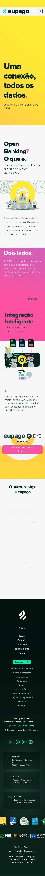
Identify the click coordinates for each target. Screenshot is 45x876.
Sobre (22, 628)
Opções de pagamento (22, 697)
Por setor (21, 706)
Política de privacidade (22, 669)
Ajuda (22, 685)
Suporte (22, 640)
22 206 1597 (21, 725)
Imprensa (22, 644)
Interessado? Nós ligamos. (22, 449)
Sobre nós (22, 681)
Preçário (22, 702)
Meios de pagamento (22, 693)
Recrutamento (21, 649)
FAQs (22, 636)
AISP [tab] (11, 299)
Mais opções (22, 677)
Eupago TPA (21, 662)
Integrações (21, 689)
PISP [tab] (33, 299)
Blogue (22, 653)
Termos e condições (21, 673)
